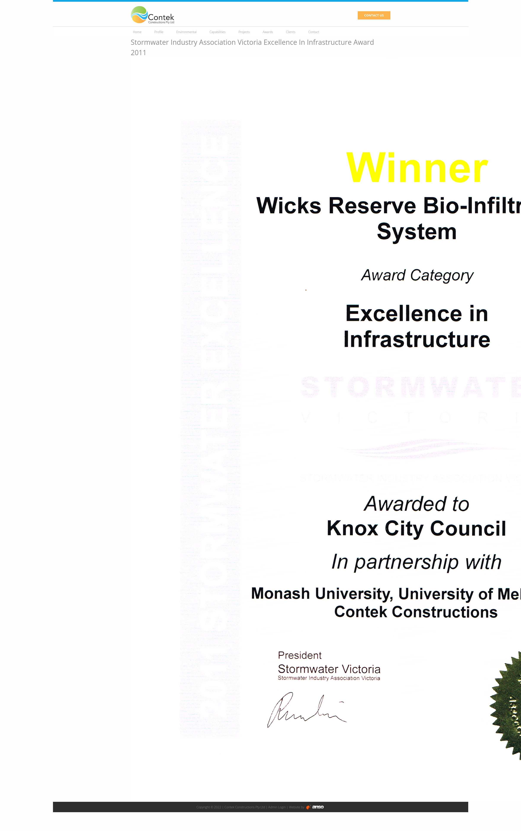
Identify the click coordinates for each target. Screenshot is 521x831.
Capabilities (218, 32)
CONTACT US (374, 15)
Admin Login (277, 807)
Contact (313, 32)
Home (137, 32)
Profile (158, 32)
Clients (290, 32)
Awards (268, 32)
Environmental (186, 32)
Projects (244, 32)
